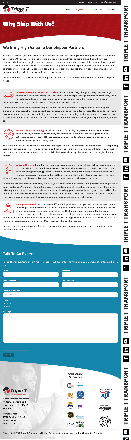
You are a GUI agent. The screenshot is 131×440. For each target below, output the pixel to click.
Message (7, 312)
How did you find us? (12, 291)
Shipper (9, 303)
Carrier (8, 307)
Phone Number (10, 280)
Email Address (68, 280)
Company (66, 271)
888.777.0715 (9, 423)
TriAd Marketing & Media (90, 433)
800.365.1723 (7, 2)
